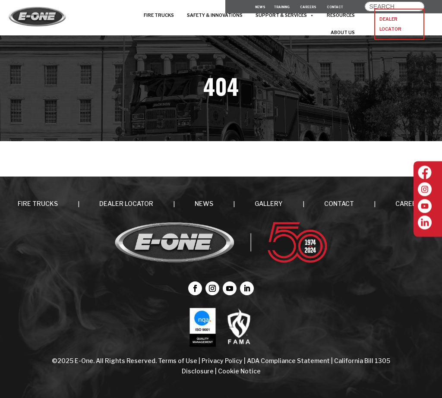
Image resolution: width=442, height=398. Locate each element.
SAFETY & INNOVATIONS (215, 15)
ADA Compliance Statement (288, 360)
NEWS (204, 203)
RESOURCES (341, 15)
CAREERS (409, 203)
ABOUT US (343, 32)
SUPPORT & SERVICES (285, 15)
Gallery (269, 203)
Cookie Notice (239, 371)
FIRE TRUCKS (159, 15)
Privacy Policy (222, 360)
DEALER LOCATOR (390, 24)
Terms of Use (178, 360)
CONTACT (339, 203)
